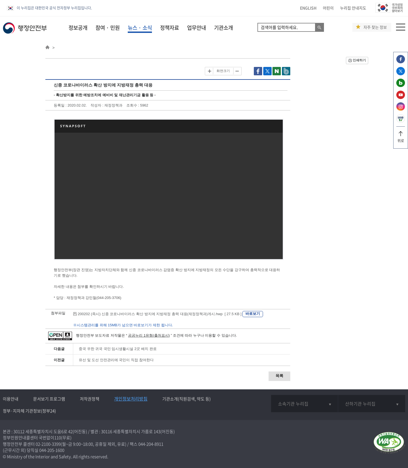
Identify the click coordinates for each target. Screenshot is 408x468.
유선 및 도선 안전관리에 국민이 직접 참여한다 (116, 360)
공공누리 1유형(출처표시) (149, 335)
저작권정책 (89, 399)
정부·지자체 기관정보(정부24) (29, 411)
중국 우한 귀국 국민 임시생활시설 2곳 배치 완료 (118, 349)
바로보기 (252, 314)
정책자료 (169, 28)
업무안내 (196, 28)
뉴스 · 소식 (140, 28)
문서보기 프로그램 (49, 399)
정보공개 (77, 28)
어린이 (328, 8)
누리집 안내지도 (353, 8)
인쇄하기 (359, 60)
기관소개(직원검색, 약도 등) (186, 399)
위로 (400, 138)
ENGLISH (308, 8)
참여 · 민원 (107, 28)
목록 (279, 375)
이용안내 (10, 399)
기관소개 (223, 28)
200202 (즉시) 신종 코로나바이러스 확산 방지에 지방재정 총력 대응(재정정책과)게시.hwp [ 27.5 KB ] (157, 314)
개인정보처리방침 (131, 398)
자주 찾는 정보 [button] (375, 27)
